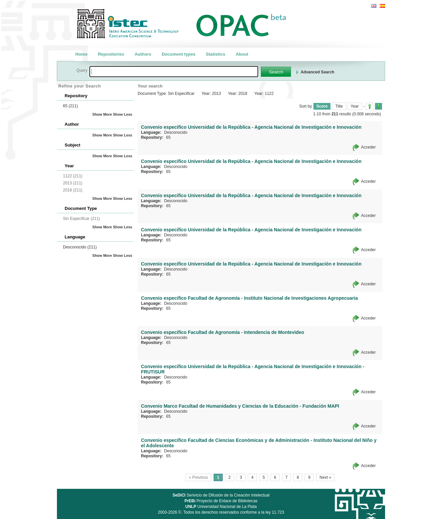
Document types (179, 54)
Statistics (215, 54)
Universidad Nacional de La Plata (220, 506)
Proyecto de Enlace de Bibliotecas (221, 501)
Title (339, 106)
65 (70, 106)
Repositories (111, 54)
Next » (325, 477)
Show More (102, 114)
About (242, 54)
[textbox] (173, 71)
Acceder (368, 147)
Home (81, 54)
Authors (143, 54)
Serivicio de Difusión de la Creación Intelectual (221, 495)
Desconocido (80, 247)
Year (355, 106)
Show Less (122, 114)
